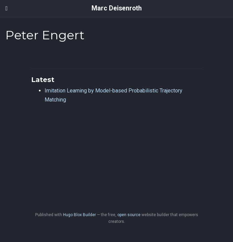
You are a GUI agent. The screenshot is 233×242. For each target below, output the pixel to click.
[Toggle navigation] (6, 8)
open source (128, 214)
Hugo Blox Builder (79, 214)
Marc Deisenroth (117, 8)
